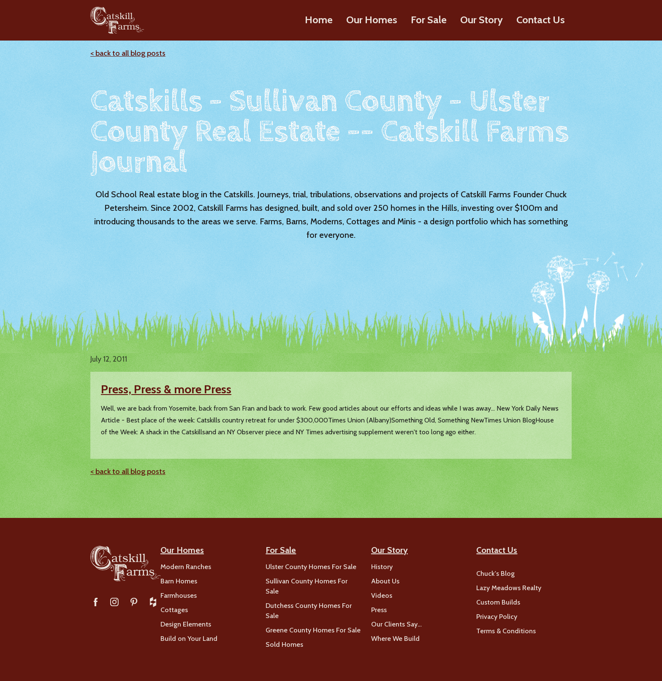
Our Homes (371, 20)
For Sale (429, 20)
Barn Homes (178, 581)
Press (379, 610)
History (382, 567)
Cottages (174, 610)
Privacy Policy (496, 617)
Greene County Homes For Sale (313, 630)
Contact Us (540, 20)
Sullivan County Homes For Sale (306, 586)
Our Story (481, 20)
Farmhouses (178, 595)
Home (319, 20)
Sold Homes (284, 644)
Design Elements (185, 624)
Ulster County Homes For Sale (311, 567)
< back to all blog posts (128, 53)
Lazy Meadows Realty (508, 588)
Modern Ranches (185, 567)
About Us (385, 581)
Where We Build (395, 639)
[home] (117, 20)
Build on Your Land (188, 639)
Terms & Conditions (506, 631)
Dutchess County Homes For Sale (309, 611)
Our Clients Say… (396, 624)
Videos (381, 595)
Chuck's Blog (495, 573)
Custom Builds (498, 602)
